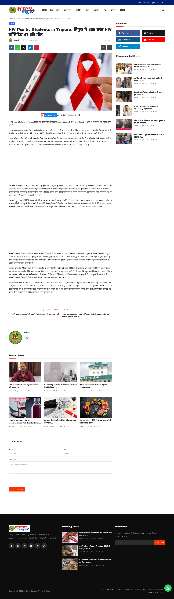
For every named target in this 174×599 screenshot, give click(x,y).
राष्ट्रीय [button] (58, 10)
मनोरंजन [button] (97, 10)
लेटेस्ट (51, 10)
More (123, 10)
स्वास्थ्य (18, 19)
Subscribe (160, 542)
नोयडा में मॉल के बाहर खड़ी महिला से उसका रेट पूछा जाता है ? (149, 93)
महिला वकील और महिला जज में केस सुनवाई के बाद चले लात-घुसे (149, 121)
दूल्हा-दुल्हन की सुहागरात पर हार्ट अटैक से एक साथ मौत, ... (95, 534)
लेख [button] (106, 10)
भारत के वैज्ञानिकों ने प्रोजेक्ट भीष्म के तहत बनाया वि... (60, 421)
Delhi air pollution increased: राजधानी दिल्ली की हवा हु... (60, 386)
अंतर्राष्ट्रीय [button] (79, 10)
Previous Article (51, 310)
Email (64, 449)
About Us (129, 589)
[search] (163, 10)
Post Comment (17, 489)
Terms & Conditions (114, 589)
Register (146, 2)
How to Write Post (155, 592)
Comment (13, 459)
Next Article (68, 310)
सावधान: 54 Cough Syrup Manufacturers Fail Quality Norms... (25, 421)
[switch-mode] (163, 2)
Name (11, 449)
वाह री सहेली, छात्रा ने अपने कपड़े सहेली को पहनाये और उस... (148, 79)
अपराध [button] (114, 10)
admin (82, 426)
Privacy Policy (140, 589)
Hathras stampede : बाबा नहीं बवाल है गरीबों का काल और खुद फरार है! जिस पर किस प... (85, 315)
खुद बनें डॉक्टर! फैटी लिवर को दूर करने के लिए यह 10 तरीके (96, 421)
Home (44, 10)
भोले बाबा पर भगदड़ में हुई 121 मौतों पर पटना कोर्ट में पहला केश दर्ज (35, 314)
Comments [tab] (17, 441)
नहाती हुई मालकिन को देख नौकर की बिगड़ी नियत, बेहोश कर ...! (94, 547)
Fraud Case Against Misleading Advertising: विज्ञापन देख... (146, 107)
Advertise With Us (156, 589)
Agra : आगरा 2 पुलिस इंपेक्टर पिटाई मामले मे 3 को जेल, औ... (149, 135)
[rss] (44, 546)
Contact (101, 589)
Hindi (155, 2)
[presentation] (27, 480)
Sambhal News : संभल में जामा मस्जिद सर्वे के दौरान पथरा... (95, 561)
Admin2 (27, 332)
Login (139, 2)
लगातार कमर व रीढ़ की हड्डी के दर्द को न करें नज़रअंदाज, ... (24, 386)
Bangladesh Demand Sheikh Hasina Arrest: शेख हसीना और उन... (148, 65)
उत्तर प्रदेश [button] (68, 10)
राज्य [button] (88, 10)
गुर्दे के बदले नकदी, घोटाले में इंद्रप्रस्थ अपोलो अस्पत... (93, 386)
